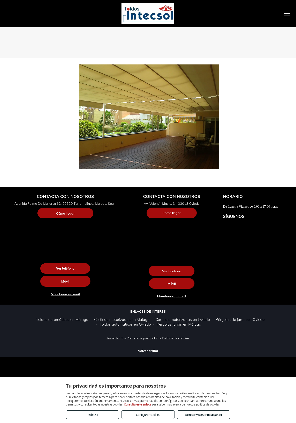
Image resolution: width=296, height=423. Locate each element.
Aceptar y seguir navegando (203, 415)
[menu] (287, 13)
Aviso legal (115, 338)
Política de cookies (176, 338)
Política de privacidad (142, 338)
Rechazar (92, 415)
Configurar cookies (148, 415)
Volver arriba (148, 351)
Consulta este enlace (137, 404)
